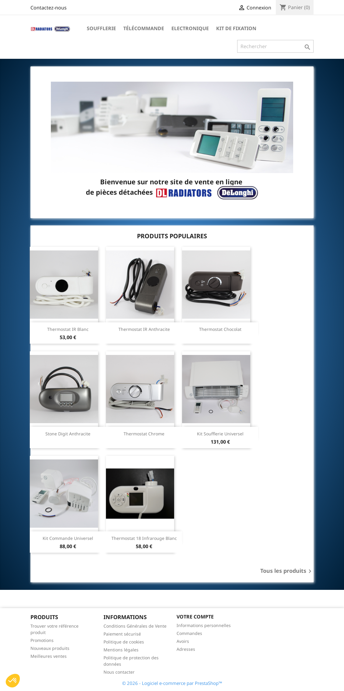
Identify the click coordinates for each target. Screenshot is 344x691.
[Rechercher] (275, 46)
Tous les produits (287, 571)
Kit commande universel (68, 538)
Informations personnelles (204, 625)
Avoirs (183, 641)
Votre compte (195, 616)
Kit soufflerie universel (220, 434)
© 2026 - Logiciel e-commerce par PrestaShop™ (172, 683)
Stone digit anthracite (67, 434)
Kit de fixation (236, 28)
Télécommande (143, 28)
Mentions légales (121, 650)
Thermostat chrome (144, 434)
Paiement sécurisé (122, 634)
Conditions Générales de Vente (135, 626)
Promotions (42, 640)
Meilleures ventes (48, 656)
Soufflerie (101, 28)
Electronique (190, 28)
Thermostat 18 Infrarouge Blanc (144, 538)
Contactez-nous (48, 7)
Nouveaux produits (49, 648)
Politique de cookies (124, 642)
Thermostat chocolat (220, 329)
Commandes (189, 633)
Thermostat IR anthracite (144, 329)
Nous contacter (119, 672)
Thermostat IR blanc (68, 329)
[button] (12, 680)
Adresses (186, 649)
